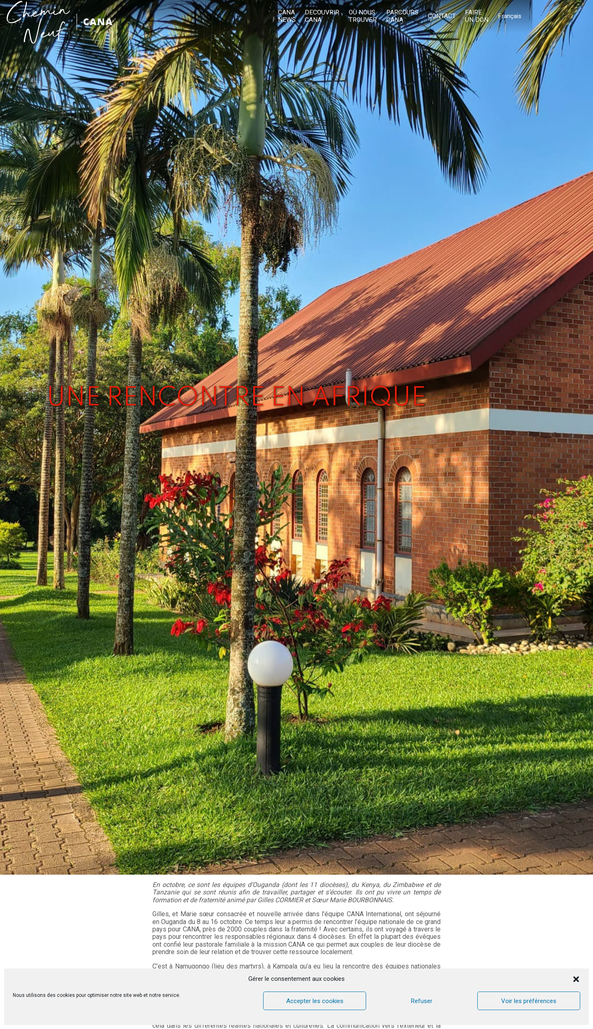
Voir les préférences (528, 1001)
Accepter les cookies (314, 1001)
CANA (99, 21)
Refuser (421, 1001)
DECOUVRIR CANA (393, 16)
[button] (576, 979)
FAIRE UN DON (545, 16)
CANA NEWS (359, 16)
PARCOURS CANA (472, 16)
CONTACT (511, 16)
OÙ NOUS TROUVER (433, 16)
